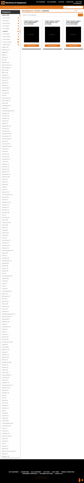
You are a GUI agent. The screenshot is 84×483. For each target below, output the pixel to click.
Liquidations (70, 2)
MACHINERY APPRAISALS (30, 473)
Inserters (5, 31)
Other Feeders (6, 34)
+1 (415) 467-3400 (6, 7)
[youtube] (46, 477)
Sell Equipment (51, 2)
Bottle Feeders (6, 23)
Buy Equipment (40, 2)
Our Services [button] (77, 3)
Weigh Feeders (6, 44)
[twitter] (43, 477)
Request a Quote (31, 45)
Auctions (61, 2)
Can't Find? (78, 2)
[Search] (72, 7)
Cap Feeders (6, 26)
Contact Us (59, 473)
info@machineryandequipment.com (20, 7)
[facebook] (37, 477)
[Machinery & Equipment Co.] (42, 468)
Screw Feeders (6, 39)
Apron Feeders (6, 18)
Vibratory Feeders (7, 42)
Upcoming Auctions (46, 473)
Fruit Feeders (6, 28)
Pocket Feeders (6, 36)
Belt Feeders (6, 20)
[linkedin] (40, 477)
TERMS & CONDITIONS (67, 472)
